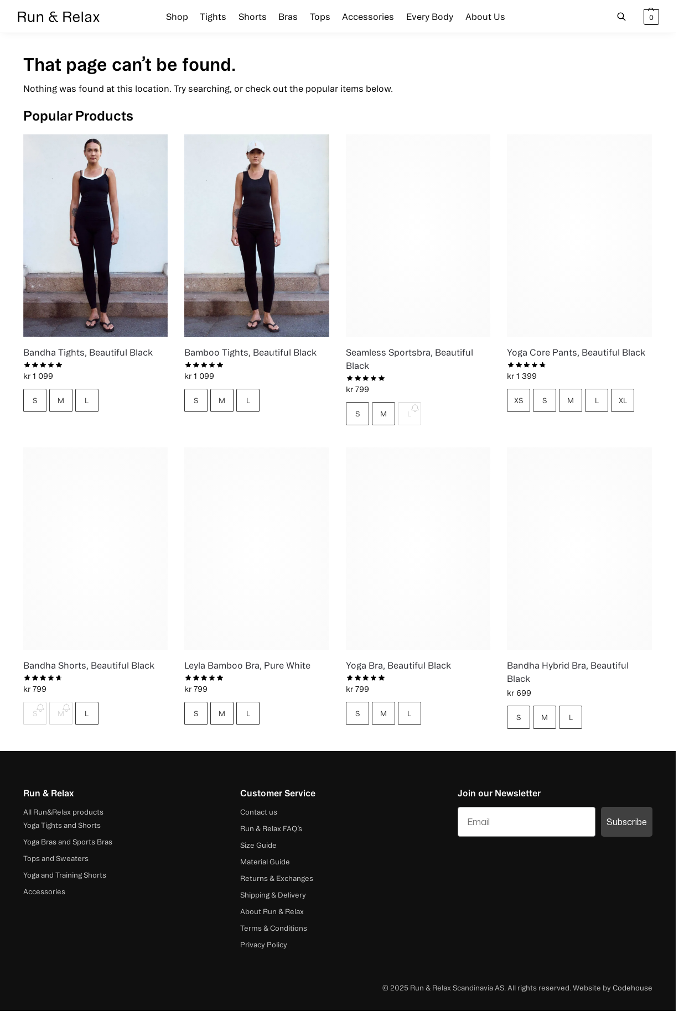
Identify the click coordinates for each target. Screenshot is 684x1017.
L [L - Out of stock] (409, 414)
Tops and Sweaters (56, 858)
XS (518, 400)
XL (623, 400)
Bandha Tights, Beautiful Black (88, 352)
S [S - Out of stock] (35, 713)
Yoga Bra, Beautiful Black (398, 665)
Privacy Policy (263, 944)
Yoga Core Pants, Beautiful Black (576, 352)
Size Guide (258, 845)
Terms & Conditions (273, 928)
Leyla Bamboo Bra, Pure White (247, 665)
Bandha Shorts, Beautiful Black (88, 665)
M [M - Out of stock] (61, 713)
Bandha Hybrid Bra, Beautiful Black (568, 672)
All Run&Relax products (63, 812)
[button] (650, 16)
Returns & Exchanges (276, 878)
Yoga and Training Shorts (64, 875)
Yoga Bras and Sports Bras (67, 842)
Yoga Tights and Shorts (62, 825)
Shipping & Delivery (273, 895)
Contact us (258, 812)
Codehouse (632, 988)
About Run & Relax (272, 911)
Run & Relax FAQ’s (271, 828)
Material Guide (265, 861)
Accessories (44, 891)
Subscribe (627, 822)
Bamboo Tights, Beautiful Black (250, 352)
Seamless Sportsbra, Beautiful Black (409, 359)
